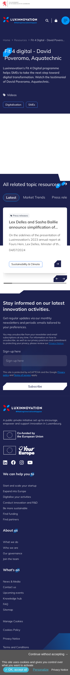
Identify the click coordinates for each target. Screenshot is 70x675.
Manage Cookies (13, 621)
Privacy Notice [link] (59, 669)
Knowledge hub (12, 598)
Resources (20, 40)
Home (6, 40)
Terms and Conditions (16, 647)
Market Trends (34, 197)
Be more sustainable (15, 508)
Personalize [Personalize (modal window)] (41, 669)
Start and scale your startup (19, 485)
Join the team (11, 559)
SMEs (31, 104)
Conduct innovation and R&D (20, 502)
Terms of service (22, 375)
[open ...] (57, 263)
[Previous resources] (57, 278)
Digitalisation (13, 104)
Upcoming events (13, 592)
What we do (10, 542)
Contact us (9, 587)
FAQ (5, 604)
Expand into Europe (14, 491)
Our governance (12, 553)
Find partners (11, 519)
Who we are (10, 547)
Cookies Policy (11, 630)
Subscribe (35, 386)
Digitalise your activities (17, 497)
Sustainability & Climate (25, 264)
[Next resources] (63, 278)
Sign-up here (12, 351)
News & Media (11, 581)
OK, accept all (16, 669)
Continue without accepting (48, 654)
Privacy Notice (56, 343)
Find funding (10, 513)
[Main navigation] (65, 20)
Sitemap (8, 609)
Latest (11, 197)
